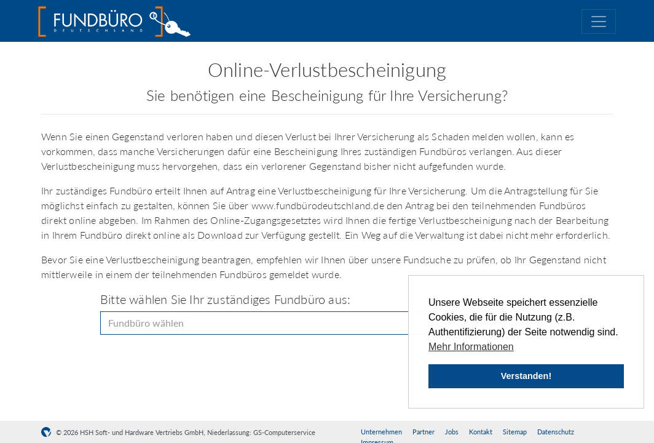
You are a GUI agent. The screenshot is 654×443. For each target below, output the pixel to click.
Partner (423, 432)
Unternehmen (381, 432)
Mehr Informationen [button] (471, 346)
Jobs (452, 432)
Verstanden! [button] (526, 376)
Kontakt (480, 432)
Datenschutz (555, 432)
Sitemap (515, 432)
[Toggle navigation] (598, 21)
